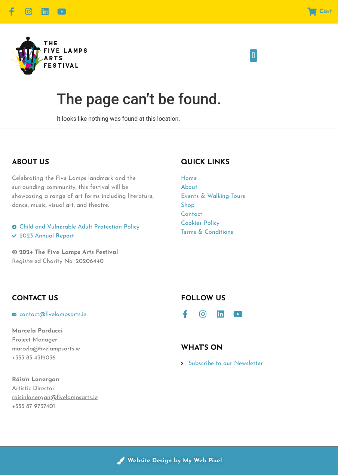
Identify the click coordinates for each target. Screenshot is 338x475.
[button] (253, 55)
